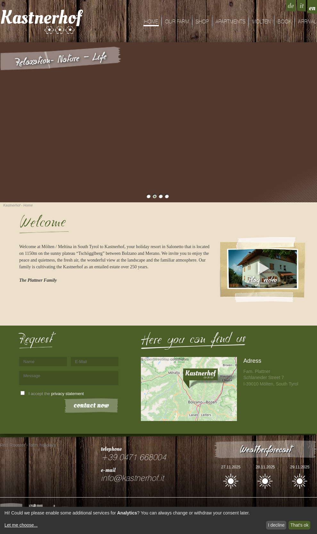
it (302, 5)
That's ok (299, 525)
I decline (276, 525)
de (291, 5)
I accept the (56, 393)
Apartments (230, 21)
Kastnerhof (41, 17)
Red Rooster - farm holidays (28, 445)
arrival (307, 21)
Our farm (177, 21)
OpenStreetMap (156, 359)
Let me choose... (21, 525)
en (312, 8)
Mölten (261, 21)
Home (151, 21)
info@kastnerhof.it (132, 478)
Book (284, 21)
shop (202, 21)
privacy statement (67, 393)
